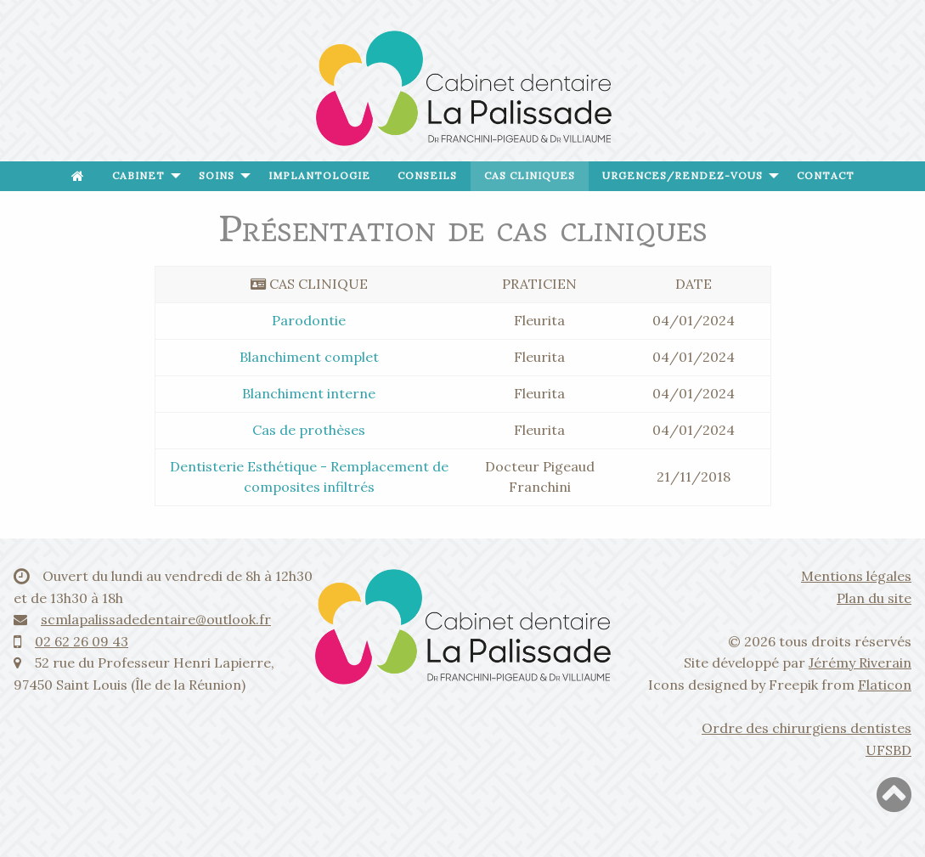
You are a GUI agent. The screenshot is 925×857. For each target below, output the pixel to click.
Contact (825, 175)
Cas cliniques (529, 175)
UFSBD (888, 749)
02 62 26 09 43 (81, 641)
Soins (216, 175)
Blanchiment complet (309, 356)
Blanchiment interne (308, 393)
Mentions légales (856, 575)
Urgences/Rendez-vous (682, 175)
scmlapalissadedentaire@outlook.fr (156, 619)
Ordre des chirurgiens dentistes (806, 727)
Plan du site (874, 597)
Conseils (427, 175)
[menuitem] (78, 176)
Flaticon (884, 684)
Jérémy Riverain (860, 662)
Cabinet (138, 175)
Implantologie (319, 175)
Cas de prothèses (308, 429)
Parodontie (309, 320)
